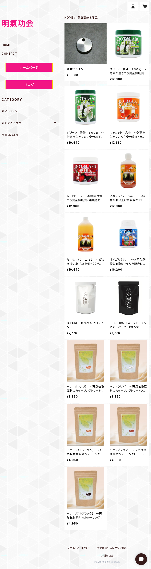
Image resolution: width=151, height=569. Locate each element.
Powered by (107, 561)
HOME (68, 17)
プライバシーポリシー (79, 547)
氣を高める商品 (12, 123)
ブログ (29, 85)
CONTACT (9, 53)
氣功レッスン (9, 111)
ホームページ (29, 68)
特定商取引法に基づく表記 (112, 547)
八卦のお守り (10, 135)
